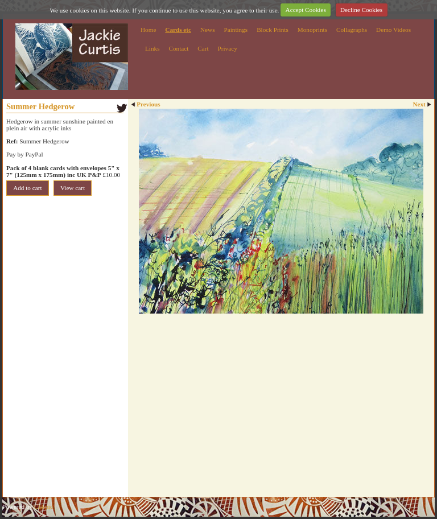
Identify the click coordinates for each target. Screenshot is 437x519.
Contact (178, 48)
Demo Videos (393, 29)
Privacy (227, 48)
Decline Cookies (361, 9)
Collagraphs (351, 29)
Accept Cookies (306, 9)
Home (148, 29)
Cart (202, 48)
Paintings (236, 29)
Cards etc (178, 29)
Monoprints (312, 29)
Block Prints (272, 29)
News (207, 29)
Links (152, 48)
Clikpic (43, 506)
